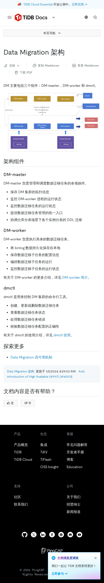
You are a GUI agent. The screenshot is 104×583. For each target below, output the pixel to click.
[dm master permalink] (29, 174)
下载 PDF (23, 72)
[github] (24, 534)
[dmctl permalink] (18, 288)
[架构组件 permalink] (27, 161)
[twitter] (33, 534)
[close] (95, 558)
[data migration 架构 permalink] (68, 52)
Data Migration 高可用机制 (31, 357)
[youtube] (79, 534)
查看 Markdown (85, 65)
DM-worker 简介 (75, 277)
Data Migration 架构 (20, 371)
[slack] (61, 534)
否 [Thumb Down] (27, 403)
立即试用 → (79, 4)
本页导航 (52, 33)
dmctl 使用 (62, 335)
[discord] (70, 534)
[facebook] (52, 534)
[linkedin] (42, 534)
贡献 (12, 66)
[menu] (9, 17)
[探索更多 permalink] (27, 346)
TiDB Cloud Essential (37, 4)
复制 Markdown (46, 65)
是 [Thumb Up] (10, 403)
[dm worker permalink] (29, 230)
